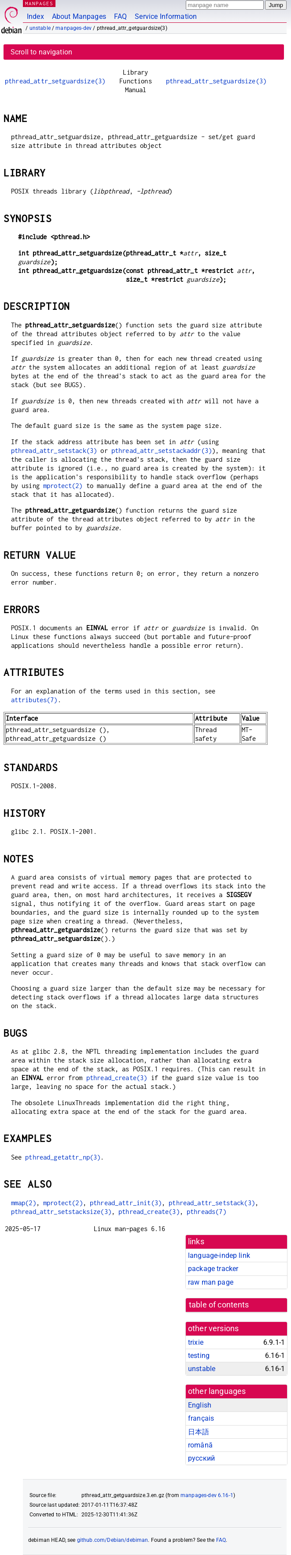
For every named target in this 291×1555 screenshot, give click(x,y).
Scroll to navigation (41, 52)
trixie (195, 1342)
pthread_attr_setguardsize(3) (55, 81)
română (200, 1445)
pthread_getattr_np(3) (62, 1157)
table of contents (219, 1304)
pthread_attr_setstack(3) (54, 450)
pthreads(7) (206, 1211)
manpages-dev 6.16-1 (206, 1495)
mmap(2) (23, 1203)
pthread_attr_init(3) (126, 1203)
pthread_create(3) (116, 1077)
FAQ (120, 16)
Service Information (166, 16)
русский (201, 1458)
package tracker (213, 1268)
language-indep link (219, 1255)
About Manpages (79, 16)
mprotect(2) (63, 485)
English (199, 1405)
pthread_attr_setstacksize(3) (61, 1211)
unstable (40, 28)
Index (35, 16)
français (201, 1418)
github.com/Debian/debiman (112, 1540)
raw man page (210, 1282)
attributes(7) (34, 700)
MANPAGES (39, 3)
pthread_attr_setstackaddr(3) (161, 450)
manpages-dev (73, 28)
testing (199, 1355)
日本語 (198, 1432)
